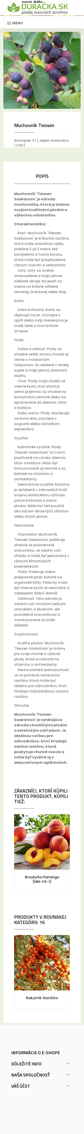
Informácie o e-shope (35, 1052)
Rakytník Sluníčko (42, 997)
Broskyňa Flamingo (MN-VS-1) (42, 879)
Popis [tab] (42, 176)
